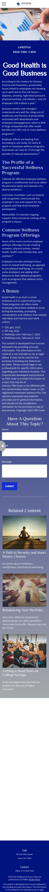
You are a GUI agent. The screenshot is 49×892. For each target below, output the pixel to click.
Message (6, 461)
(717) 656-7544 (27, 871)
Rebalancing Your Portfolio (23, 610)
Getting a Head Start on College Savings (20, 673)
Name (5, 429)
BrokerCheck (34, 879)
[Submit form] (9, 486)
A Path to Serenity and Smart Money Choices (24, 554)
